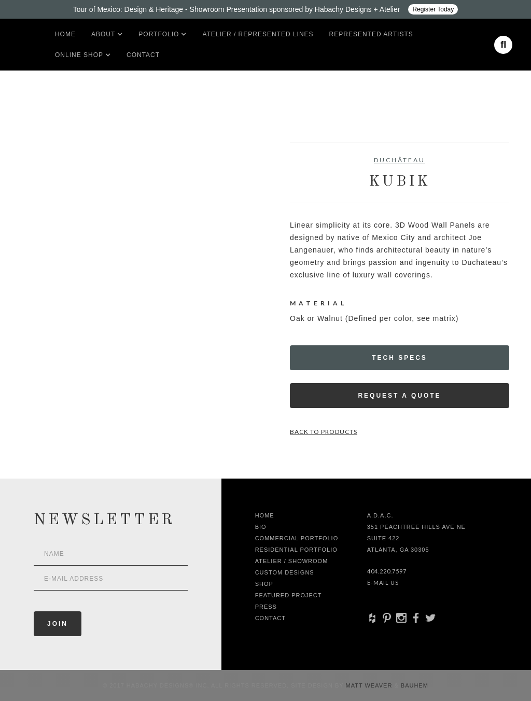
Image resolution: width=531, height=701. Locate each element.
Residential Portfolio (296, 549)
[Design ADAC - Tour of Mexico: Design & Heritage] (265, 9)
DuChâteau (399, 160)
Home (65, 34)
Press (266, 607)
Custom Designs (284, 572)
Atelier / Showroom (291, 561)
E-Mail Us (383, 582)
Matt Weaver (370, 685)
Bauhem (413, 685)
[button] (103, 34)
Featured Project (288, 595)
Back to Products (323, 432)
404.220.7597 (387, 571)
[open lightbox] (45, 189)
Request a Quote (399, 395)
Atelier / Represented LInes (257, 34)
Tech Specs (399, 357)
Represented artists (371, 34)
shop (264, 584)
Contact (143, 55)
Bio (261, 527)
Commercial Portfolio (297, 538)
